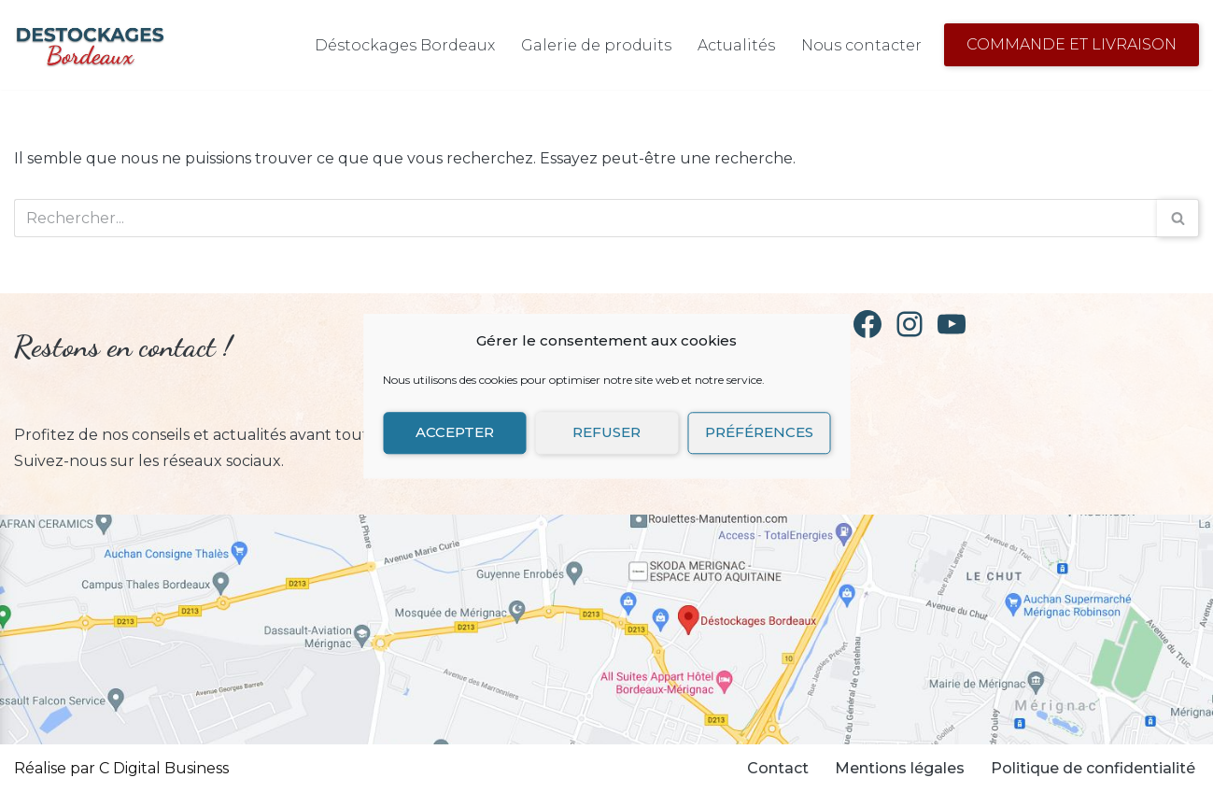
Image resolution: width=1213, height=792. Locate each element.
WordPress (423, 768)
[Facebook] (867, 324)
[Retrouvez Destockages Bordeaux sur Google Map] (606, 629)
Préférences (759, 432)
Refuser (606, 432)
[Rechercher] (585, 218)
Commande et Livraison (1071, 44)
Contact (778, 768)
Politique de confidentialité (1093, 768)
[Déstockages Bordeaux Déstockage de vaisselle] (89, 45)
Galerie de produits (596, 45)
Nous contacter (861, 45)
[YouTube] (951, 324)
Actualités (736, 45)
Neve (248, 768)
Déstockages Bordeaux (405, 45)
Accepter (455, 432)
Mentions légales (900, 768)
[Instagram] (909, 324)
